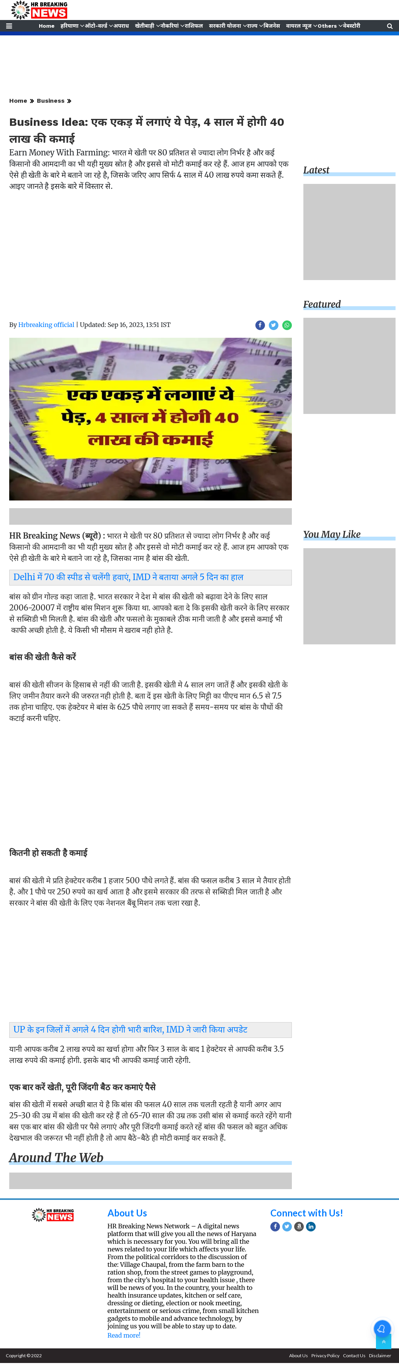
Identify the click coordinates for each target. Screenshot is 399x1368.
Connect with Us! (306, 1212)
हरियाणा (69, 26)
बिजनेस (272, 26)
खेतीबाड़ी (144, 26)
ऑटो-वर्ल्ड (95, 26)
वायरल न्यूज (299, 26)
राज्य (252, 26)
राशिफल (194, 26)
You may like (332, 535)
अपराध (120, 26)
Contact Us (354, 1355)
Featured (322, 304)
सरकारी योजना (225, 26)
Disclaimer (380, 1355)
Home (46, 26)
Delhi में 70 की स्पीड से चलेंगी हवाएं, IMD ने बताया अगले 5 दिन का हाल (128, 577)
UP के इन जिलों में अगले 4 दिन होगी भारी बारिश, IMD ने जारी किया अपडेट (130, 1029)
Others (328, 26)
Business (51, 100)
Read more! (124, 1335)
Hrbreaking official (46, 325)
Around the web (56, 1158)
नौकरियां (169, 26)
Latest (316, 170)
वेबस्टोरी (352, 26)
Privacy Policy (325, 1355)
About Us (127, 1212)
